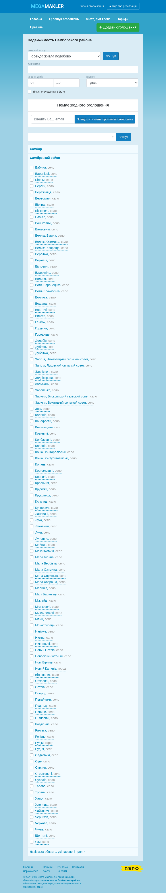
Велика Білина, (50, 235)
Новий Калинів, (50, 668)
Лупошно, (46, 538)
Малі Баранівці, (50, 594)
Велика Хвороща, (51, 248)
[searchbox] (35, 69)
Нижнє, (44, 637)
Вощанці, (45, 303)
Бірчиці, (44, 204)
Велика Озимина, (51, 241)
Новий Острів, (49, 650)
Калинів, (45, 415)
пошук (111, 56)
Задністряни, (48, 378)
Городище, (46, 334)
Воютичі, (45, 310)
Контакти (78, 867)
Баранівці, (46, 173)
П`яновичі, (46, 718)
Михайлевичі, (48, 613)
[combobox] (83, 69)
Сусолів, (45, 780)
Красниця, (46, 483)
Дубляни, (44, 347)
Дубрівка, (45, 353)
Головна (36, 19)
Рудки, (44, 743)
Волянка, (45, 297)
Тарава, (44, 786)
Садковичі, (46, 755)
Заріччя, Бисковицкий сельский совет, (66, 396)
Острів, (44, 687)
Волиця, (44, 279)
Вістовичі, (46, 266)
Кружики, (45, 489)
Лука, (42, 520)
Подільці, (45, 705)
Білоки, (44, 180)
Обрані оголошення (91, 6)
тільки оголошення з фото (49, 91)
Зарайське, (47, 390)
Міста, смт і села (98, 19)
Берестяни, (47, 198)
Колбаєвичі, (47, 439)
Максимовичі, (48, 551)
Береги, (44, 186)
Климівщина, (48, 427)
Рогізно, (44, 736)
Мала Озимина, (50, 569)
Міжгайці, (45, 600)
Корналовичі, (48, 470)
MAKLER (47, 6)
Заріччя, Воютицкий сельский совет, (64, 402)
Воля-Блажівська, (51, 291)
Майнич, (45, 545)
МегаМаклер (31, 880)
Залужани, (46, 384)
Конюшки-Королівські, (54, 452)
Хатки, (43, 798)
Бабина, (44, 167)
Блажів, (44, 217)
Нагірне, (45, 631)
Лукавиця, (46, 526)
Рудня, (43, 749)
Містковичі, (47, 606)
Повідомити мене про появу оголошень (105, 119)
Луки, (42, 532)
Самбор (36, 149)
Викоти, (44, 316)
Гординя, (45, 328)
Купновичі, (46, 507)
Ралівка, (45, 730)
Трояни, (44, 792)
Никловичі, (46, 644)
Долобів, (45, 340)
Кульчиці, (45, 501)
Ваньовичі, (46, 229)
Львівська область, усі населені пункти (57, 851)
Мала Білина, (48, 557)
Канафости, (47, 421)
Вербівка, (45, 254)
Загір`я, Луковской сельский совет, (63, 365)
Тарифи (123, 19)
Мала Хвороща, (50, 582)
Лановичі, (45, 514)
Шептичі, (45, 835)
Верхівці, (45, 260)
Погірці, (44, 693)
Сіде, (42, 761)
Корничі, (45, 477)
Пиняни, (44, 712)
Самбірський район (45, 158)
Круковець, (46, 495)
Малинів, (45, 588)
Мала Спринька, (50, 576)
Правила (36, 27)
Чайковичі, (46, 811)
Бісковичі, (46, 211)
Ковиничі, (45, 433)
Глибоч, (44, 322)
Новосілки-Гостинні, (53, 656)
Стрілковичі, (47, 773)
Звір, (42, 408)
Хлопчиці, (46, 804)
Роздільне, (46, 724)
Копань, (44, 464)
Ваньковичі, (47, 223)
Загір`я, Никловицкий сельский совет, (66, 359)
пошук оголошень (64, 19)
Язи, (42, 842)
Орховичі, (46, 681)
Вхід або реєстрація (123, 6)
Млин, (43, 619)
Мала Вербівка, (50, 563)
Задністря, (46, 371)
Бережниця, (47, 192)
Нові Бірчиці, (48, 662)
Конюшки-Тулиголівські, (56, 458)
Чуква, (43, 829)
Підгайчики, (47, 699)
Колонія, (45, 446)
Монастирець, (49, 625)
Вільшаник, (47, 674)
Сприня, (44, 767)
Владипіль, (47, 272)
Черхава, (45, 823)
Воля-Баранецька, (52, 285)
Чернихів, (45, 817)
